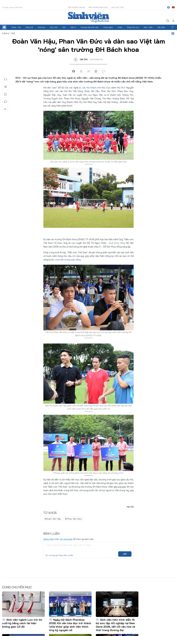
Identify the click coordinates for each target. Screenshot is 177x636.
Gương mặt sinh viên (90, 27)
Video (120, 27)
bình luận (103, 71)
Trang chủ (4, 27)
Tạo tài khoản (66, 539)
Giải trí (73, 27)
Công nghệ (108, 27)
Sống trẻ (29, 27)
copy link (88, 71)
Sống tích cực (133, 27)
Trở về (5, 109)
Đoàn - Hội (16, 27)
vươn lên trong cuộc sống (68, 259)
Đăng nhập (48, 539)
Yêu (64, 27)
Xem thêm (173, 27)
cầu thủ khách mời (91, 87)
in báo (96, 71)
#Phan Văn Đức (73, 518)
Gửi (125, 554)
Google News (173, 33)
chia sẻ (73, 71)
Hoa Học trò (117, 7)
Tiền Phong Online (76, 7)
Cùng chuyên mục (17, 587)
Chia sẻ (5, 86)
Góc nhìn (54, 27)
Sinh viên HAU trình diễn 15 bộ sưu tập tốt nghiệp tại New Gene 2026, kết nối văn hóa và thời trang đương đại (115, 625)
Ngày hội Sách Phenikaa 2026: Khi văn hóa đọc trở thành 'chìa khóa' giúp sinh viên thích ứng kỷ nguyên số (70, 625)
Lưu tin (5, 94)
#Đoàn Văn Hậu (52, 518)
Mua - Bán (148, 27)
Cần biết (161, 27)
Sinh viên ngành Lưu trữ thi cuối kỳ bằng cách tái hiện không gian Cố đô (22, 623)
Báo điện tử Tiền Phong (88, 17)
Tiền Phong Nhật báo (98, 7)
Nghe (5, 79)
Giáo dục (41, 27)
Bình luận (5, 101)
